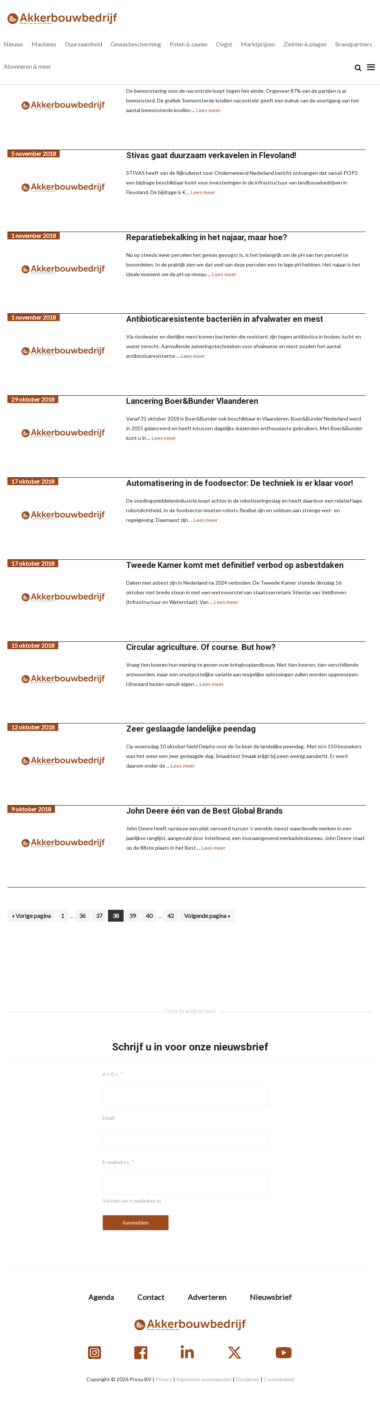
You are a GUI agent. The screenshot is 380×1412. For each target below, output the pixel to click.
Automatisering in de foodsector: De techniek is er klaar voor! (239, 483)
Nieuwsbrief (271, 1296)
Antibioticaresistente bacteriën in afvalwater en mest (224, 319)
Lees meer (208, 110)
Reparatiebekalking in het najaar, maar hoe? (206, 237)
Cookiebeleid (278, 1379)
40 (151, 915)
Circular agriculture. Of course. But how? (201, 647)
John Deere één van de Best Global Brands (204, 811)
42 (172, 915)
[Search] (358, 67)
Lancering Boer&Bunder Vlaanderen (192, 401)
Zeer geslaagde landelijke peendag (191, 728)
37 (101, 915)
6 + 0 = (110, 1074)
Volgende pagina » (207, 917)
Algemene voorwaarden (204, 1379)
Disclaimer (247, 1379)
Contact (150, 1296)
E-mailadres (115, 1162)
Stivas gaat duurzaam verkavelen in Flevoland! (211, 155)
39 (134, 915)
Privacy (163, 1379)
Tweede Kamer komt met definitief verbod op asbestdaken (235, 565)
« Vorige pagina (31, 917)
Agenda (101, 1296)
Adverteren (207, 1296)
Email (108, 1118)
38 (118, 915)
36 (84, 915)
